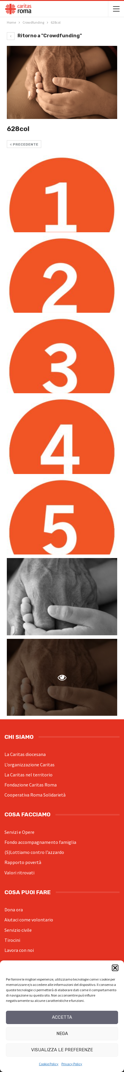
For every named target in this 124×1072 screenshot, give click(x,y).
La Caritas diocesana (25, 754)
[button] (115, 968)
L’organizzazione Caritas (29, 765)
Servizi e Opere (19, 832)
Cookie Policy (48, 1064)
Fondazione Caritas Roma (30, 785)
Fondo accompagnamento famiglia (40, 842)
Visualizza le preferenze (62, 1049)
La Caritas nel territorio (28, 775)
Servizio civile (18, 930)
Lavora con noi (19, 950)
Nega (62, 1033)
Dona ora (13, 910)
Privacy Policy (71, 1064)
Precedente (24, 144)
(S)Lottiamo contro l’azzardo (34, 852)
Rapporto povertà (22, 862)
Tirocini (12, 940)
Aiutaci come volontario (28, 920)
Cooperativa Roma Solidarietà (35, 795)
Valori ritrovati (19, 873)
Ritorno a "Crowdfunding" (44, 35)
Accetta (62, 1017)
